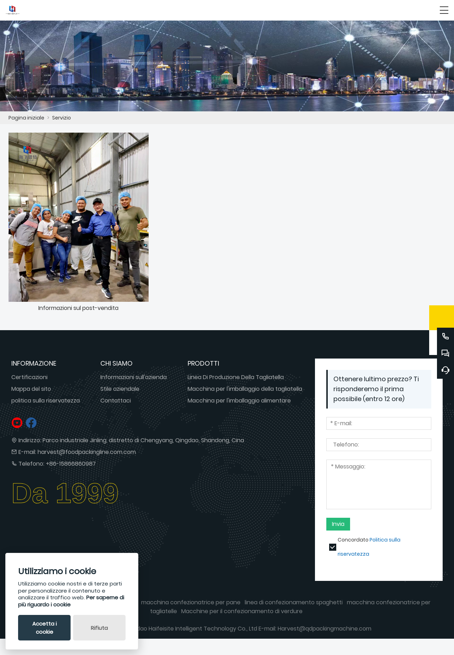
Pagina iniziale (26, 117)
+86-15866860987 (71, 464)
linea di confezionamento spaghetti (294, 602)
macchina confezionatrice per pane (190, 602)
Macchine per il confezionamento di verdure (242, 611)
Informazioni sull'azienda (133, 377)
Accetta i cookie (44, 627)
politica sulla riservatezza (45, 400)
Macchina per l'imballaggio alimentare (239, 400)
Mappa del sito (31, 389)
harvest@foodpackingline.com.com (87, 452)
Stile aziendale (119, 389)
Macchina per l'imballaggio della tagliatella (245, 389)
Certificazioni (29, 377)
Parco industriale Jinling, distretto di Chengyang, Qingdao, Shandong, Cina (143, 440)
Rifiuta (99, 628)
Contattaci (115, 400)
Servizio (61, 117)
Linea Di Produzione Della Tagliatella (236, 377)
